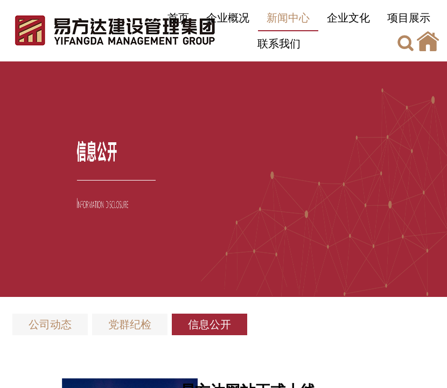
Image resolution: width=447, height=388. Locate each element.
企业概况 (227, 18)
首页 (178, 18)
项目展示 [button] (408, 18)
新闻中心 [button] (288, 18)
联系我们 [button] (279, 44)
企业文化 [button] (348, 18)
